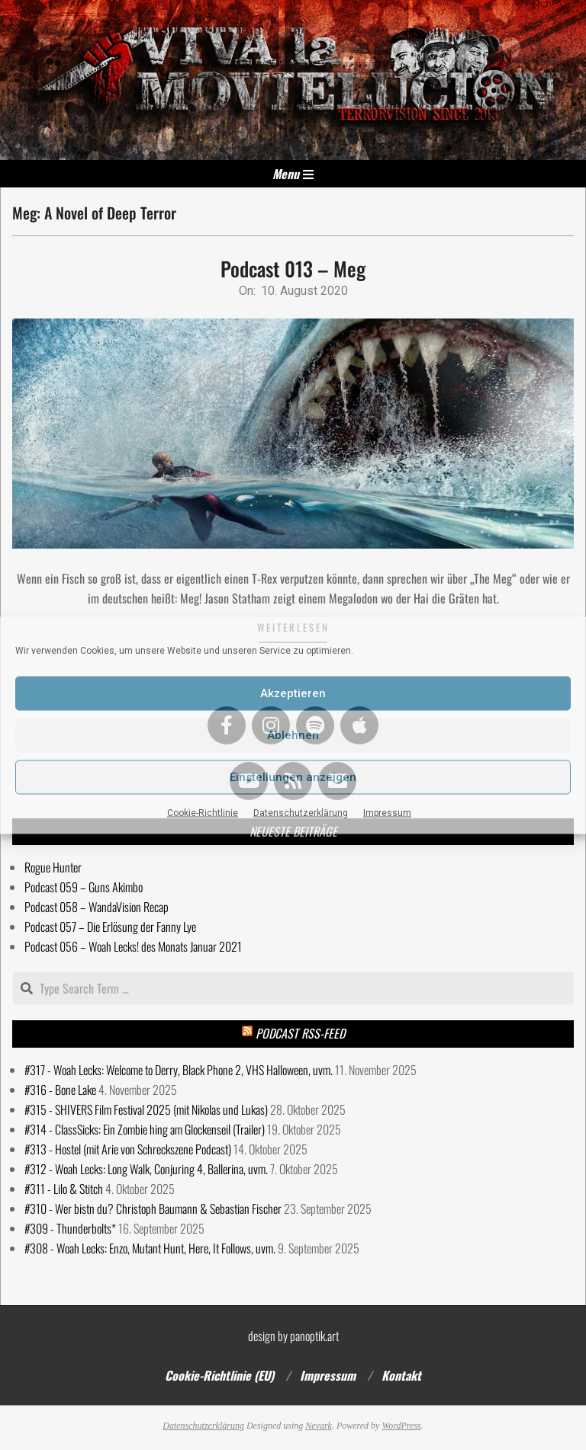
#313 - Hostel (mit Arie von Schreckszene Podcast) (127, 1149)
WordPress (401, 1425)
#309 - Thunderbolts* (70, 1228)
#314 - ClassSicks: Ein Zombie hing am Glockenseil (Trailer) (144, 1129)
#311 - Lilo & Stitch (63, 1189)
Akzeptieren (293, 693)
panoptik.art (314, 1336)
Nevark (318, 1425)
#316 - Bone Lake (60, 1089)
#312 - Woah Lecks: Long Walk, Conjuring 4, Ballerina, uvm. (146, 1169)
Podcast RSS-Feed (300, 1033)
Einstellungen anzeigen (293, 777)
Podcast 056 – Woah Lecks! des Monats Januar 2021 (133, 946)
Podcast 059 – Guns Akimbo (83, 887)
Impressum (387, 812)
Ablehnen (293, 735)
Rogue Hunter (53, 867)
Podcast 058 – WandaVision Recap (96, 907)
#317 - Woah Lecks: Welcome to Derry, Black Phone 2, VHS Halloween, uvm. (178, 1070)
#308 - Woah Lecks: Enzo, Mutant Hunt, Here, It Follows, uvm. (149, 1248)
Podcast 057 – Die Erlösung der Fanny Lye (110, 926)
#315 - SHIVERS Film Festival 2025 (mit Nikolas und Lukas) (146, 1109)
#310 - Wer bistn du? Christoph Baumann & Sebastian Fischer (153, 1208)
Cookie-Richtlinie (202, 812)
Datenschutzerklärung (300, 812)
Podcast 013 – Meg (293, 268)
